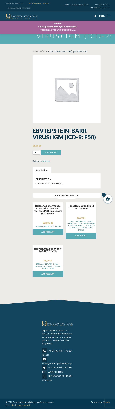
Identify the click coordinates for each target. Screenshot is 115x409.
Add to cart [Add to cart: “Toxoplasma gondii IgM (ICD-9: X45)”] (81, 235)
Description (41, 170)
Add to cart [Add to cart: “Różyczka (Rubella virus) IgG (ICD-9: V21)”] (47, 274)
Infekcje (43, 51)
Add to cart (50, 152)
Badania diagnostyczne (19, 8)
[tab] (41, 170)
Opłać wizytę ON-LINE (38, 3)
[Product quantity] (36, 153)
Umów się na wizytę (14, 3)
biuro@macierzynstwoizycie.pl (57, 363)
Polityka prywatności (21, 405)
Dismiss (73, 30)
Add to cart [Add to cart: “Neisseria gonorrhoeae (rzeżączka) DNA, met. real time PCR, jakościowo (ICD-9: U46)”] (47, 232)
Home (35, 51)
